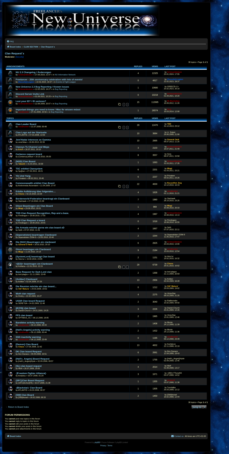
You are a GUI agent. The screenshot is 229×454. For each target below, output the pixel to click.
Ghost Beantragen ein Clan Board (34, 206)
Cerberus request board (29, 154)
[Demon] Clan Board (27, 344)
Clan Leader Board (26, 124)
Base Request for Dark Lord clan (34, 272)
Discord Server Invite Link (30, 94)
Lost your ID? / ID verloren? (31, 101)
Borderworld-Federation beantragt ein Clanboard (43, 198)
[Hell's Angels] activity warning (33, 329)
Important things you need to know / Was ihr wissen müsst (48, 109)
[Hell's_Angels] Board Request (32, 358)
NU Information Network (65, 75)
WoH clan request (25, 293)
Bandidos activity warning (30, 322)
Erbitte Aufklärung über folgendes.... (36, 191)
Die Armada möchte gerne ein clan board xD (40, 227)
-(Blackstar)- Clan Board (29, 387)
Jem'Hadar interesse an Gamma (33, 139)
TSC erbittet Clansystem (29, 168)
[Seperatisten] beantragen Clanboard (36, 235)
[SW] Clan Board (25, 395)
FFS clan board (24, 315)
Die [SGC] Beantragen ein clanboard (36, 242)
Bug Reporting (61, 89)
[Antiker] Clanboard (26, 279)
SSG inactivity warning (28, 337)
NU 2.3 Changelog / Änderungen (33, 72)
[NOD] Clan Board (25, 161)
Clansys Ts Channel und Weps (32, 147)
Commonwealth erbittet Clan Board (35, 183)
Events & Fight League (66, 82)
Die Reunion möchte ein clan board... (36, 286)
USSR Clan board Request (30, 301)
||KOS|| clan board (26, 308)
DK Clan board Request (29, 351)
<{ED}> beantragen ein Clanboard (34, 263)
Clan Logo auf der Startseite (31, 132)
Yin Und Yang (23, 176)
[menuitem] (10, 41)
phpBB (97, 442)
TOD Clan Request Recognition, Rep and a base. (42, 213)
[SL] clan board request (29, 366)
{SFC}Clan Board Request (30, 380)
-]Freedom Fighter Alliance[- (31, 373)
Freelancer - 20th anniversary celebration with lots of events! (49, 79)
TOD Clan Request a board (30, 220)
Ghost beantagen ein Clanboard (33, 249)
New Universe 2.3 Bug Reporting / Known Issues (42, 86)
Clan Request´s (14, 53)
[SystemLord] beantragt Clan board (35, 256)
